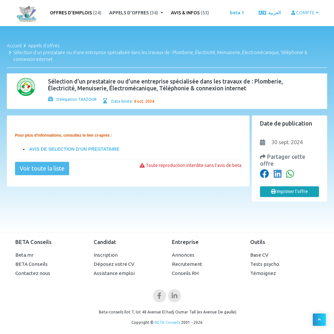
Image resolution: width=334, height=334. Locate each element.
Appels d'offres (134, 12)
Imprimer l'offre (289, 191)
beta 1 (237, 12)
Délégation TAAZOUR (72, 99)
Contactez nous (32, 273)
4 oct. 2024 (144, 101)
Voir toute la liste (42, 168)
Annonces (183, 255)
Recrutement (187, 264)
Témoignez (263, 273)
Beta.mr (24, 255)
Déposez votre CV (114, 264)
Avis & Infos (190, 12)
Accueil (14, 45)
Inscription (106, 255)
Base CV (259, 255)
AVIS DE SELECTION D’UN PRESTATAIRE (73, 149)
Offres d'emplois (75, 12)
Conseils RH (185, 273)
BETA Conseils (31, 264)
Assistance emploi (114, 273)
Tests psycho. (265, 264)
